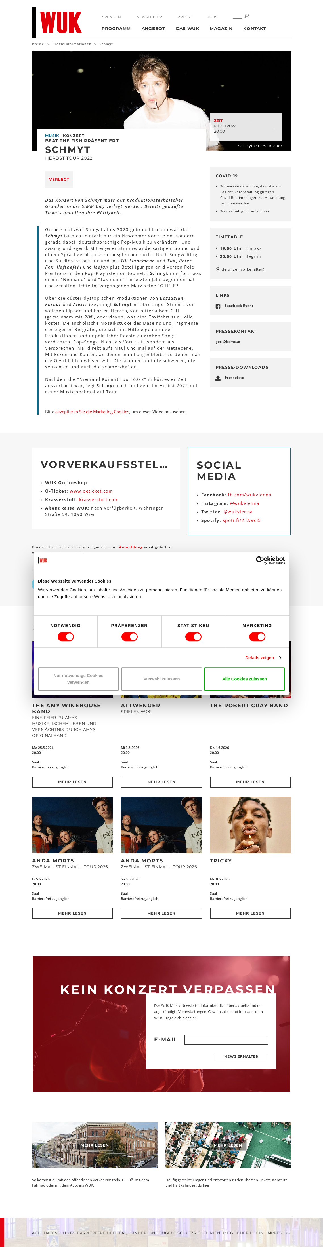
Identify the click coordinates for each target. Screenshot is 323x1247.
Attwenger (140, 705)
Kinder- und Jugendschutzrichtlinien (175, 1233)
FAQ (123, 1233)
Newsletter (149, 17)
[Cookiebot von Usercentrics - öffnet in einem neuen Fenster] (260, 560)
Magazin (221, 28)
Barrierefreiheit (96, 1233)
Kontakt (254, 28)
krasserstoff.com (99, 499)
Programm (116, 28)
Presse (184, 17)
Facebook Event (239, 305)
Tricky (221, 861)
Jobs (212, 17)
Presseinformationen (72, 44)
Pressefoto (234, 377)
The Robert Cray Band (249, 705)
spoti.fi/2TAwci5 (242, 520)
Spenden (111, 17)
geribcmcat (228, 341)
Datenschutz (59, 1233)
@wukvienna (244, 503)
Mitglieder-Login (243, 1233)
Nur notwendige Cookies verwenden (79, 679)
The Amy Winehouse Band (66, 708)
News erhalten (241, 1056)
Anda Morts (53, 861)
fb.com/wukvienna (249, 494)
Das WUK (187, 28)
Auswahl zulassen (161, 678)
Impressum (278, 1233)
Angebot (153, 28)
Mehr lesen (72, 782)
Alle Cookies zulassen (244, 678)
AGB (36, 1233)
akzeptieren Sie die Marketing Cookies (92, 411)
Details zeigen (259, 657)
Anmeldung (131, 547)
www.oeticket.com (91, 491)
